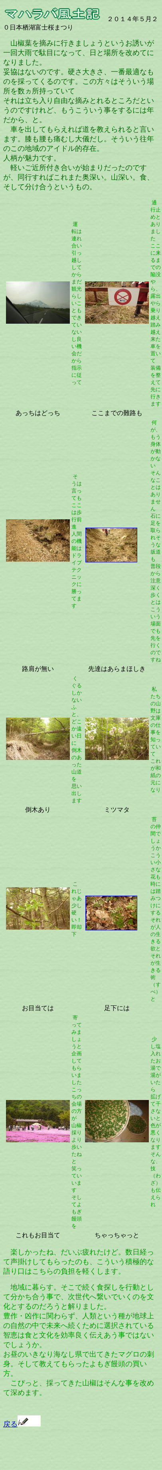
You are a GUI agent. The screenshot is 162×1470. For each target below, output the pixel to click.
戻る (22, 1424)
